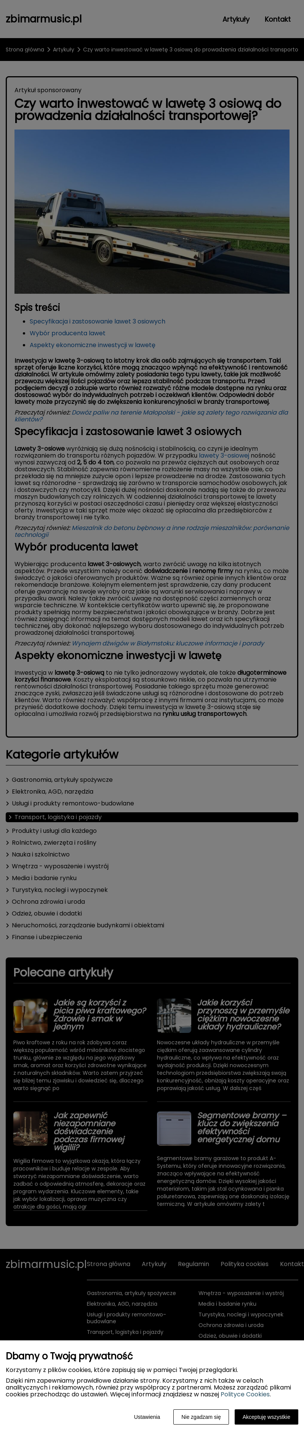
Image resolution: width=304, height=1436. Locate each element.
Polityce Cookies (245, 1394)
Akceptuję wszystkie (266, 1417)
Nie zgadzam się (201, 1417)
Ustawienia (147, 1417)
